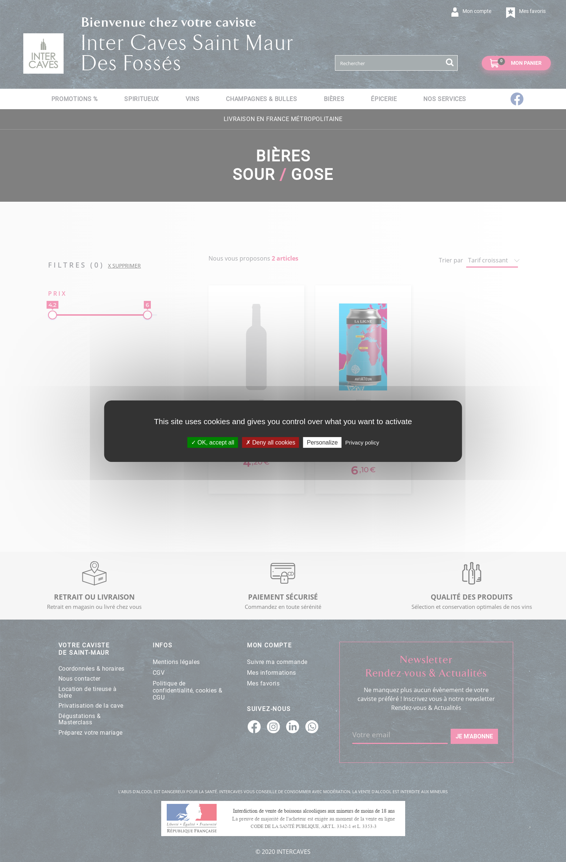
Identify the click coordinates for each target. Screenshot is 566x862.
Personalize (322, 442)
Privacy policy (362, 442)
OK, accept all (212, 442)
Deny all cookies (270, 442)
